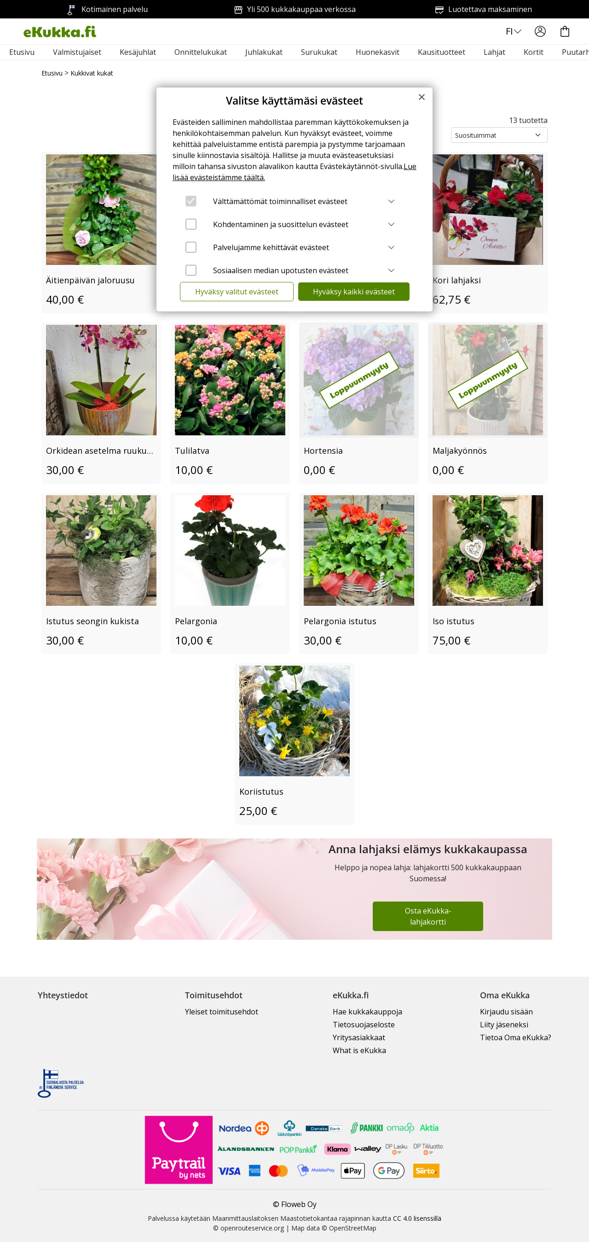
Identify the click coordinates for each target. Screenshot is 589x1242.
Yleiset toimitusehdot (221, 1012)
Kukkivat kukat (91, 73)
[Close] (422, 97)
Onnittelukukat (200, 52)
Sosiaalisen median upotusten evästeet (280, 270)
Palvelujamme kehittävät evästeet (271, 247)
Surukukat (319, 52)
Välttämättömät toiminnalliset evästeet (280, 201)
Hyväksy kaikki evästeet (354, 292)
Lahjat (494, 52)
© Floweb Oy (295, 1204)
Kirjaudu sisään (506, 1012)
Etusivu (22, 52)
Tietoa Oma (515, 1037)
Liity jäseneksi (504, 1024)
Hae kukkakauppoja (367, 1012)
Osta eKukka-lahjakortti (428, 916)
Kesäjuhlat (138, 52)
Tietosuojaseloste (364, 1024)
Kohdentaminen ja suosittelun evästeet (280, 224)
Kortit (533, 52)
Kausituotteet (441, 52)
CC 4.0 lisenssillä (417, 1218)
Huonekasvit (377, 52)
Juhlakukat (264, 52)
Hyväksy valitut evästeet (236, 292)
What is (359, 1050)
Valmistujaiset (77, 52)
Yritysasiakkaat (359, 1037)
